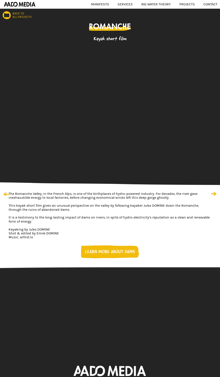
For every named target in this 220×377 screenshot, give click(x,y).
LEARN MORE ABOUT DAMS (110, 252)
